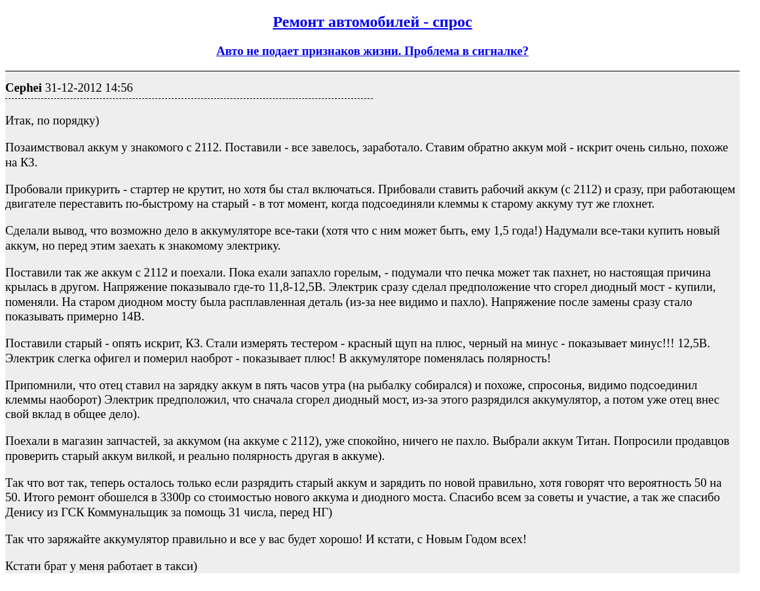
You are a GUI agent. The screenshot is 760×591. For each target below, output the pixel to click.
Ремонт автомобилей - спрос (372, 21)
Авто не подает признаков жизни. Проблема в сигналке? (372, 51)
